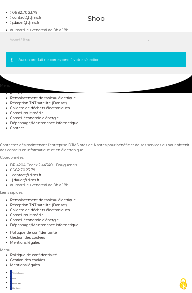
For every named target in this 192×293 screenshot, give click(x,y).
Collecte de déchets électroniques (40, 108)
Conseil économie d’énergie (34, 118)
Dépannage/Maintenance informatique (44, 123)
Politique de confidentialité (33, 232)
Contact (17, 128)
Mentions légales (25, 242)
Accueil (16, 93)
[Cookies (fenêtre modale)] (183, 284)
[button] (96, 250)
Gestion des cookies (27, 237)
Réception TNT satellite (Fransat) (38, 103)
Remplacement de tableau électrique (43, 98)
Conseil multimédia (27, 113)
